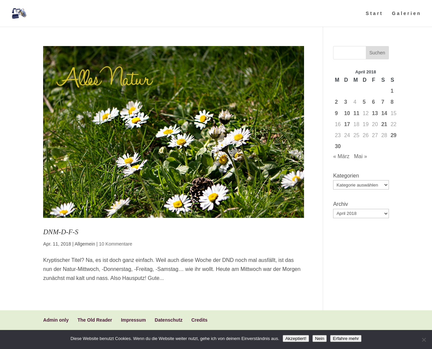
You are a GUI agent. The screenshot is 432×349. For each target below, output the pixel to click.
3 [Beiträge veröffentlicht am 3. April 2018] (345, 102)
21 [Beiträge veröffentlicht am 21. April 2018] (384, 124)
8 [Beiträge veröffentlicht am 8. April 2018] (392, 102)
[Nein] (423, 339)
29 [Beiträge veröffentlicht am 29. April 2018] (394, 135)
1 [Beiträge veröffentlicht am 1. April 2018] (392, 91)
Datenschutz (168, 320)
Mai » (360, 156)
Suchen (377, 52)
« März (341, 156)
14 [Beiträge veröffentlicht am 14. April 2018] (384, 113)
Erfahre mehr (346, 338)
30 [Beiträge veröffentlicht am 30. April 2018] (338, 146)
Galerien (406, 13)
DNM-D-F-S (60, 232)
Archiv (340, 204)
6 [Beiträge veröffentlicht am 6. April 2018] (373, 102)
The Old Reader (95, 320)
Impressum (133, 320)
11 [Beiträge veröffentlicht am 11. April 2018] (356, 113)
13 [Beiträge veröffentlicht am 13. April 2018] (375, 113)
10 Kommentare (115, 244)
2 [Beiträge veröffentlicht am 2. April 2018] (336, 102)
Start (374, 13)
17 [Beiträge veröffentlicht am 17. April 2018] (347, 124)
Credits (199, 320)
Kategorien (346, 176)
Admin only (55, 320)
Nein (319, 338)
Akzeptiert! (295, 338)
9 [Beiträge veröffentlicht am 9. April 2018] (336, 113)
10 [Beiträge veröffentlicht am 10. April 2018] (347, 113)
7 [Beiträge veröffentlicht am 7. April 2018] (382, 102)
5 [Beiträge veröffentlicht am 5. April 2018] (364, 102)
